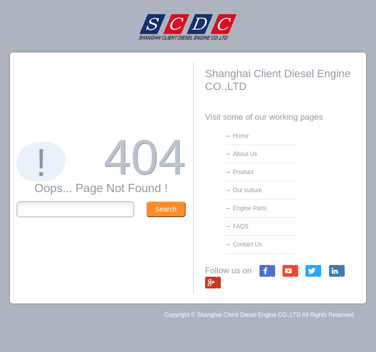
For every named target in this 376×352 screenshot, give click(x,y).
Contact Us (247, 244)
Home (241, 135)
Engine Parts (250, 208)
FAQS (241, 226)
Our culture (247, 190)
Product (243, 172)
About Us (245, 154)
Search (165, 209)
